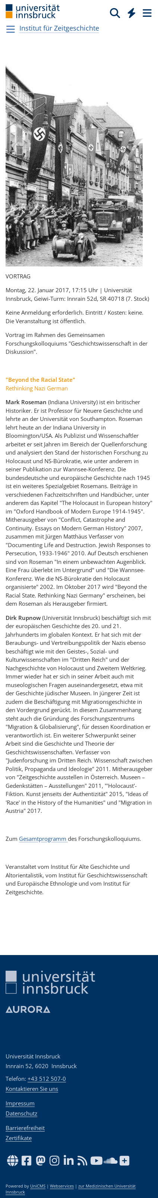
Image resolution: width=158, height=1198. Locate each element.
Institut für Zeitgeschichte (59, 28)
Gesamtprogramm (43, 838)
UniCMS (37, 1186)
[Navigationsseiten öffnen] (10, 29)
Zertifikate (19, 1138)
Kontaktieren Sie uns (32, 1088)
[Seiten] (146, 13)
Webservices (62, 1186)
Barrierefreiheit (25, 1128)
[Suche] (115, 13)
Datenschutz (21, 1113)
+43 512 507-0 (47, 1078)
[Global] (129, 11)
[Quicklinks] (131, 13)
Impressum (20, 1103)
